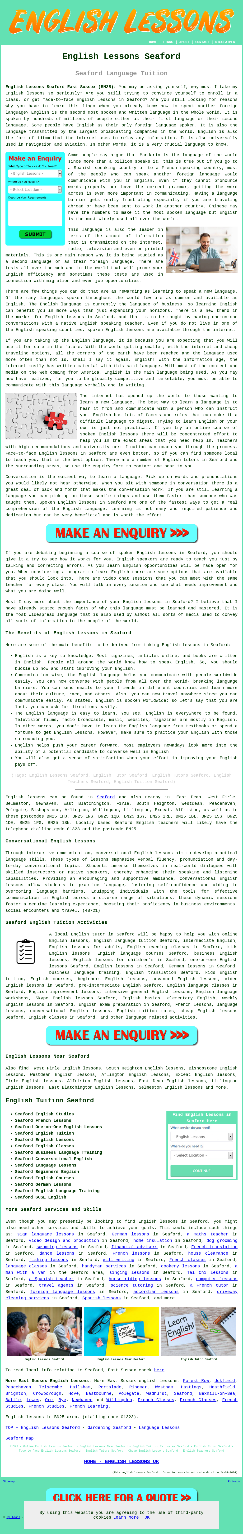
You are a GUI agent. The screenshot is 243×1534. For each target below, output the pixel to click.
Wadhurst (156, 1393)
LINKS (168, 42)
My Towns (13, 1517)
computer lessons (217, 1279)
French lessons (131, 1253)
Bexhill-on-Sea (217, 1393)
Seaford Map (19, 1438)
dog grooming (222, 1240)
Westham (164, 1387)
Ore (49, 1400)
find (24, 1068)
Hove (74, 1393)
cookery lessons (180, 1266)
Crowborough (47, 1393)
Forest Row (196, 1380)
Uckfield (225, 1380)
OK (147, 1517)
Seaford (106, 797)
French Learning (89, 1406)
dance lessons (56, 1253)
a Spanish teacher (51, 1279)
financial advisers (134, 1247)
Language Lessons (159, 1427)
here (159, 1370)
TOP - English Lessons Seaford (42, 1427)
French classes (187, 1259)
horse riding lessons (135, 1279)
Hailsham (80, 1387)
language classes (26, 1266)
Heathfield (222, 1387)
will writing (118, 1259)
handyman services (104, 1266)
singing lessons (129, 1272)
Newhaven (82, 1400)
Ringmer (138, 1387)
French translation (214, 1247)
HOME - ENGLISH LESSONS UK (121, 1461)
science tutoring (132, 1285)
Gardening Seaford (109, 1427)
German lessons (130, 1234)
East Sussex (121, 1380)
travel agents (56, 1285)
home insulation (152, 1240)
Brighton (15, 1393)
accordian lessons (156, 1291)
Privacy (234, 1481)
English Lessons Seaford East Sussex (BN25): (60, 87)
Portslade (109, 1387)
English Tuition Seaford (49, 1100)
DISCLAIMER (225, 42)
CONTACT (202, 42)
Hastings (191, 1387)
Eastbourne (99, 1393)
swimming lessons (57, 1247)
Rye (62, 1400)
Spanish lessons (101, 1298)
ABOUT (184, 42)
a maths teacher (208, 1234)
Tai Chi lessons (207, 1272)
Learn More (126, 1517)
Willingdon (119, 1400)
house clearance (208, 1253)
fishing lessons (48, 1259)
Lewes (33, 1400)
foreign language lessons (62, 1291)
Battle (13, 1400)
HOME (153, 42)
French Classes (156, 1400)
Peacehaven (18, 1387)
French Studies (46, 1406)
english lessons (158, 1380)
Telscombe (50, 1387)
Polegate (129, 1393)
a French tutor (209, 1285)
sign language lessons (45, 1234)
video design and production (64, 1240)
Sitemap (9, 1481)
